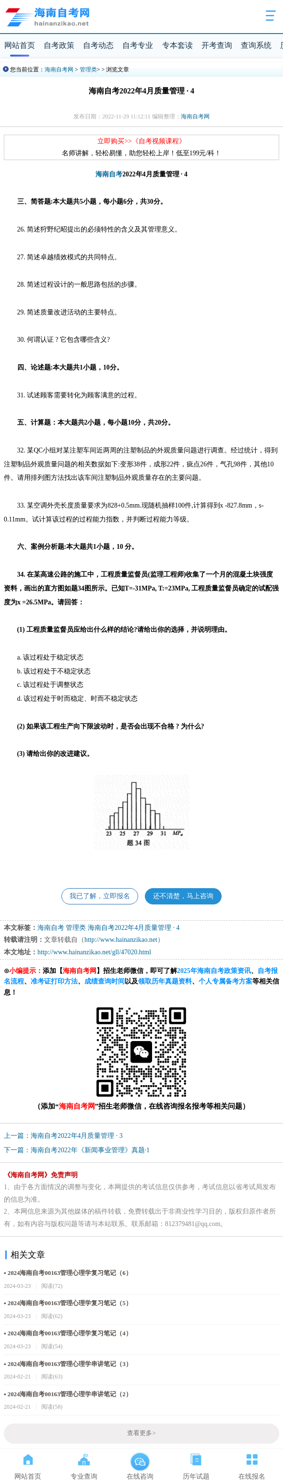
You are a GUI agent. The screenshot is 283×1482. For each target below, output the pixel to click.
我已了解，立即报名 (100, 896)
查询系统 (256, 45)
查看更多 (141, 1433)
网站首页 (19, 45)
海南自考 (108, 174)
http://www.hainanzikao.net (120, 939)
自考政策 (59, 45)
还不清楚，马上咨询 (183, 896)
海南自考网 (59, 69)
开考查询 (216, 45)
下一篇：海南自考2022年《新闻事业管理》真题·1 (77, 1150)
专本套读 (177, 45)
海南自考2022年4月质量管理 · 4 (134, 927)
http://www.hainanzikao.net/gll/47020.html (94, 952)
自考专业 (137, 45)
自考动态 (98, 45)
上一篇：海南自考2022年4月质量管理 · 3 (63, 1135)
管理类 (88, 69)
